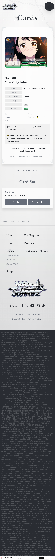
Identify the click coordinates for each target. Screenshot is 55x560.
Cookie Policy (18, 319)
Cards (16, 202)
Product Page (39, 202)
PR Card (10, 260)
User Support (33, 314)
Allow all (41, 558)
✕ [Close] (53, 557)
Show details (51, 557)
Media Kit (20, 314)
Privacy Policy (20, 558)
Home (5, 221)
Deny (46, 558)
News (9, 243)
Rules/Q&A (12, 264)
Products (29, 243)
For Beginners (33, 235)
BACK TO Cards (29, 170)
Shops (10, 271)
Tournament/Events (36, 251)
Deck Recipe (12, 255)
